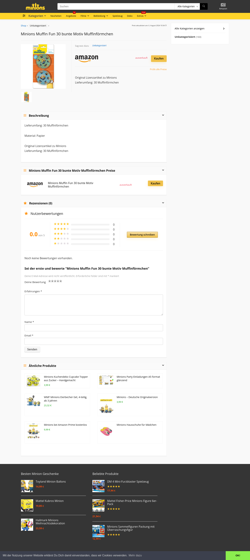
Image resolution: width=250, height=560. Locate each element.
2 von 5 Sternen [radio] (51, 281)
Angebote (71, 15)
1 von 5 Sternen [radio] (49, 281)
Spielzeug (117, 15)
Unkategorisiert (38, 25)
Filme (83, 15)
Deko (129, 15)
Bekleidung (99, 15)
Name (29, 322)
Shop (23, 25)
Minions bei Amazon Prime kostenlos (65, 424)
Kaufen (159, 58)
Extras (141, 15)
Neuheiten (55, 15)
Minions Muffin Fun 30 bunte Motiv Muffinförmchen (70, 184)
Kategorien (35, 16)
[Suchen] (204, 6)
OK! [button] (238, 555)
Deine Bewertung (35, 282)
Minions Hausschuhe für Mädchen (136, 424)
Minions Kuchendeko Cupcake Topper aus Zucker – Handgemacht (66, 378)
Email (28, 335)
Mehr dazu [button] (135, 555)
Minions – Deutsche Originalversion (137, 397)
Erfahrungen (33, 291)
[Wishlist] (223, 5)
